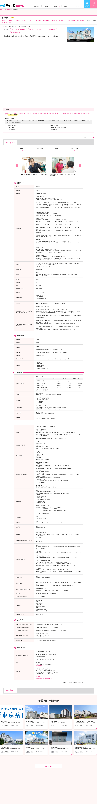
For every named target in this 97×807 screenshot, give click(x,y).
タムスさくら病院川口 (13, 125)
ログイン (93, 6)
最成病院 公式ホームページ (42, 677)
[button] (17, 165)
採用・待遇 (40, 149)
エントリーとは (88, 138)
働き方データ (57, 149)
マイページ (76, 6)
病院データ (22, 149)
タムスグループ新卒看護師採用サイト (45, 678)
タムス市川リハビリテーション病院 (58, 127)
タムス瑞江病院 (11, 129)
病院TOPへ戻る (49, 766)
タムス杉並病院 (53, 129)
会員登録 (87, 6)
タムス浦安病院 (11, 127)
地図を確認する (39, 665)
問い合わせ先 (74, 149)
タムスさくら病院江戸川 (55, 125)
